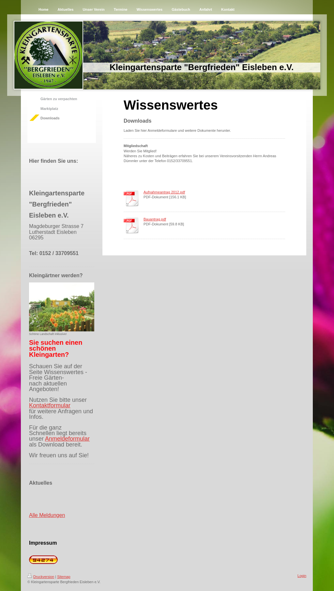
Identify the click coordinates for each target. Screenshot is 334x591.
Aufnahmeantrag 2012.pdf (164, 192)
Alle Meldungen (47, 515)
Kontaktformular (49, 405)
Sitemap (63, 577)
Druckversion (40, 577)
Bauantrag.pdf (155, 219)
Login (301, 576)
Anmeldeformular (67, 438)
